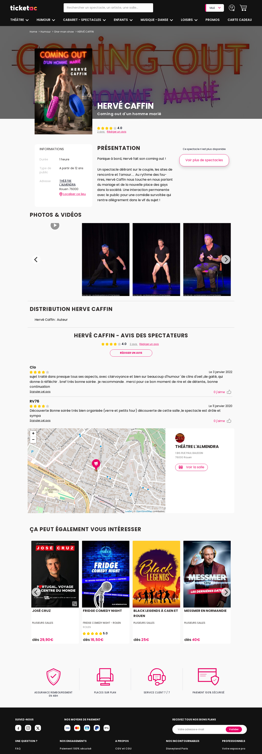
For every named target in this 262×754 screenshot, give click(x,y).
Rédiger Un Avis (131, 353)
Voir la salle (192, 462)
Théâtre (17, 20)
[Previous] (36, 260)
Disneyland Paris (177, 741)
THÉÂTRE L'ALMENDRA (67, 182)
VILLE (215, 8)
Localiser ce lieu (72, 194)
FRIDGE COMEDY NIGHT (102, 606)
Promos (213, 20)
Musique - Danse (155, 20)
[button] (243, 8)
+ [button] (33, 429)
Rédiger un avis (115, 131)
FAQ (17, 741)
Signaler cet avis (40, 392)
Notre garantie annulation (31, 747)
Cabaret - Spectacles (82, 20)
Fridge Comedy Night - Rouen (102, 618)
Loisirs (187, 20)
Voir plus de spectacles (204, 160)
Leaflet (128, 507)
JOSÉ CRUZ (41, 606)
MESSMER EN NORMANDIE (205, 606)
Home (33, 31)
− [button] (33, 436)
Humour (44, 20)
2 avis (101, 131)
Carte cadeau (240, 20)
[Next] (225, 260)
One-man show (63, 31)
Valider (234, 721)
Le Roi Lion (173, 747)
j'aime (222, 393)
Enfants (121, 20)
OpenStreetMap (144, 507)
